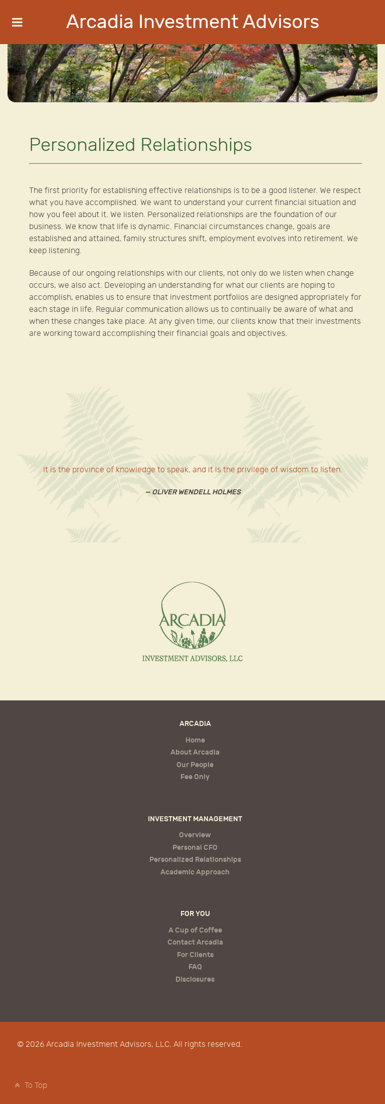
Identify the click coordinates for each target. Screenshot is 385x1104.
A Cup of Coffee (195, 930)
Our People (195, 765)
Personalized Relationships (195, 859)
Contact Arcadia (195, 942)
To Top (29, 1085)
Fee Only (195, 777)
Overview (195, 835)
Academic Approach (195, 872)
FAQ (195, 967)
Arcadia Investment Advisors (192, 22)
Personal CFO (195, 847)
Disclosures (195, 979)
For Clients (195, 955)
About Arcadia (195, 752)
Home (195, 740)
